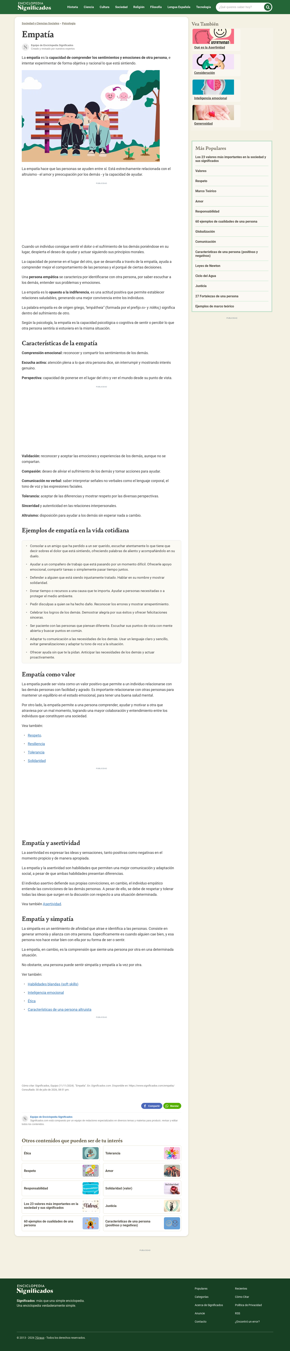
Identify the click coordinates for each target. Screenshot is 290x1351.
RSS (237, 1313)
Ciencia (89, 7)
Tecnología (203, 7)
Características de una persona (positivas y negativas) (142, 1223)
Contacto (200, 1321)
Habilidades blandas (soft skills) (53, 984)
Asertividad (52, 904)
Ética (32, 1001)
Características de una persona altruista (59, 1009)
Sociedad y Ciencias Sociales (40, 23)
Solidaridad (37, 761)
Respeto (34, 735)
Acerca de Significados (209, 1305)
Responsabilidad (61, 1188)
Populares (201, 1288)
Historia (72, 7)
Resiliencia (36, 744)
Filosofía (156, 7)
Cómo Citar (242, 1296)
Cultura (104, 7)
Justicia (142, 1206)
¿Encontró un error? (247, 1321)
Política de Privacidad (248, 1305)
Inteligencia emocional (46, 992)
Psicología (69, 23)
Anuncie (200, 1313)
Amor (142, 1171)
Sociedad (121, 7)
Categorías (201, 1296)
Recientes (241, 1288)
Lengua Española (179, 7)
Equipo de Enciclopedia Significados (51, 1117)
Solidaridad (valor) (142, 1188)
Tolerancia (36, 752)
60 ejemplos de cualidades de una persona (61, 1223)
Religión (138, 7)
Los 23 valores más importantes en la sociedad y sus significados (61, 1206)
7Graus (39, 1337)
